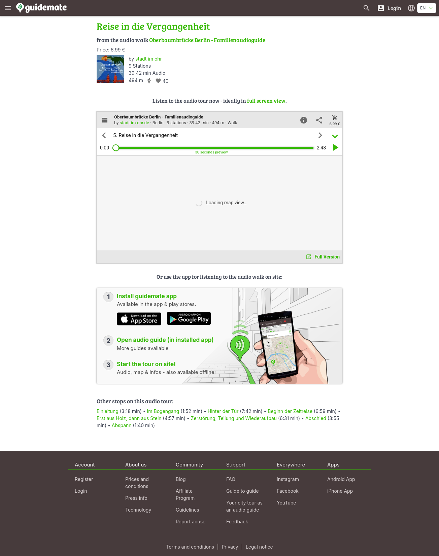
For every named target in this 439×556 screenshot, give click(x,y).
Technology (138, 510)
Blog (181, 479)
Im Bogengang (163, 411)
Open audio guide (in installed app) (165, 340)
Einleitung (108, 411)
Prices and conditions (137, 482)
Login (81, 491)
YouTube (286, 503)
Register (84, 479)
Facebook (288, 491)
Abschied (315, 418)
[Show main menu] (8, 8)
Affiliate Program (185, 494)
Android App (341, 479)
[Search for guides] (366, 8)
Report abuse (190, 521)
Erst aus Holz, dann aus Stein (129, 418)
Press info (136, 498)
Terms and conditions (190, 547)
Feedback (237, 521)
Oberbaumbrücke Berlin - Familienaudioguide (207, 40)
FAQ (230, 479)
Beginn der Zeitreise (290, 411)
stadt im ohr (148, 59)
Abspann (122, 425)
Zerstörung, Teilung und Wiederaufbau (234, 418)
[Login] (389, 8)
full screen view (266, 100)
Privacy (230, 547)
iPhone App (340, 491)
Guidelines (187, 510)
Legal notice (259, 547)
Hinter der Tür (223, 411)
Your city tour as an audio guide (244, 506)
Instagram (288, 479)
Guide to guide (242, 491)
